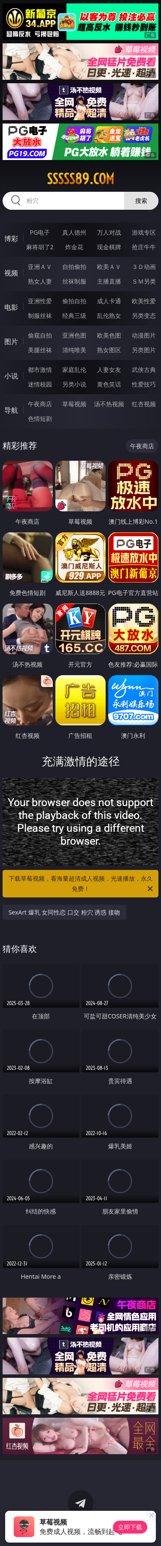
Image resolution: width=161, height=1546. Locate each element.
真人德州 (74, 232)
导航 (11, 410)
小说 (11, 375)
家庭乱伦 (74, 369)
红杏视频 (144, 404)
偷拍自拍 (74, 301)
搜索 (141, 200)
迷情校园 (40, 384)
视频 (11, 273)
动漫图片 (144, 335)
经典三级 (74, 315)
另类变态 (144, 315)
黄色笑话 (109, 384)
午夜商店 (40, 404)
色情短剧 (40, 418)
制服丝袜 (40, 315)
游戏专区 (144, 232)
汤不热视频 (109, 404)
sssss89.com (80, 178)
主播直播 (109, 281)
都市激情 (40, 369)
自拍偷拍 (74, 267)
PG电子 (40, 232)
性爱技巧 (144, 384)
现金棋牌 (109, 247)
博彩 (11, 238)
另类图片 (144, 350)
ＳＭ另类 (144, 281)
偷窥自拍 (40, 335)
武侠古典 (144, 369)
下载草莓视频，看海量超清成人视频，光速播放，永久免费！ (82, 884)
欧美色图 (109, 335)
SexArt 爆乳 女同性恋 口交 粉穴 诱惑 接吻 (64, 912)
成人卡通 (109, 301)
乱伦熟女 (109, 315)
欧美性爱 (144, 301)
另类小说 (74, 384)
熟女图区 (109, 350)
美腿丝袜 (40, 350)
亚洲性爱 (40, 301)
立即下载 (130, 1527)
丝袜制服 (74, 281)
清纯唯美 (74, 350)
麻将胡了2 (40, 247)
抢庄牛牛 (144, 247)
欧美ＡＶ (109, 267)
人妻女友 (109, 369)
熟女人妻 (40, 281)
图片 (11, 341)
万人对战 (109, 232)
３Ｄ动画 (144, 267)
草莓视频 (74, 404)
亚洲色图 (74, 335)
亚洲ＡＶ (40, 267)
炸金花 (74, 247)
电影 (11, 307)
